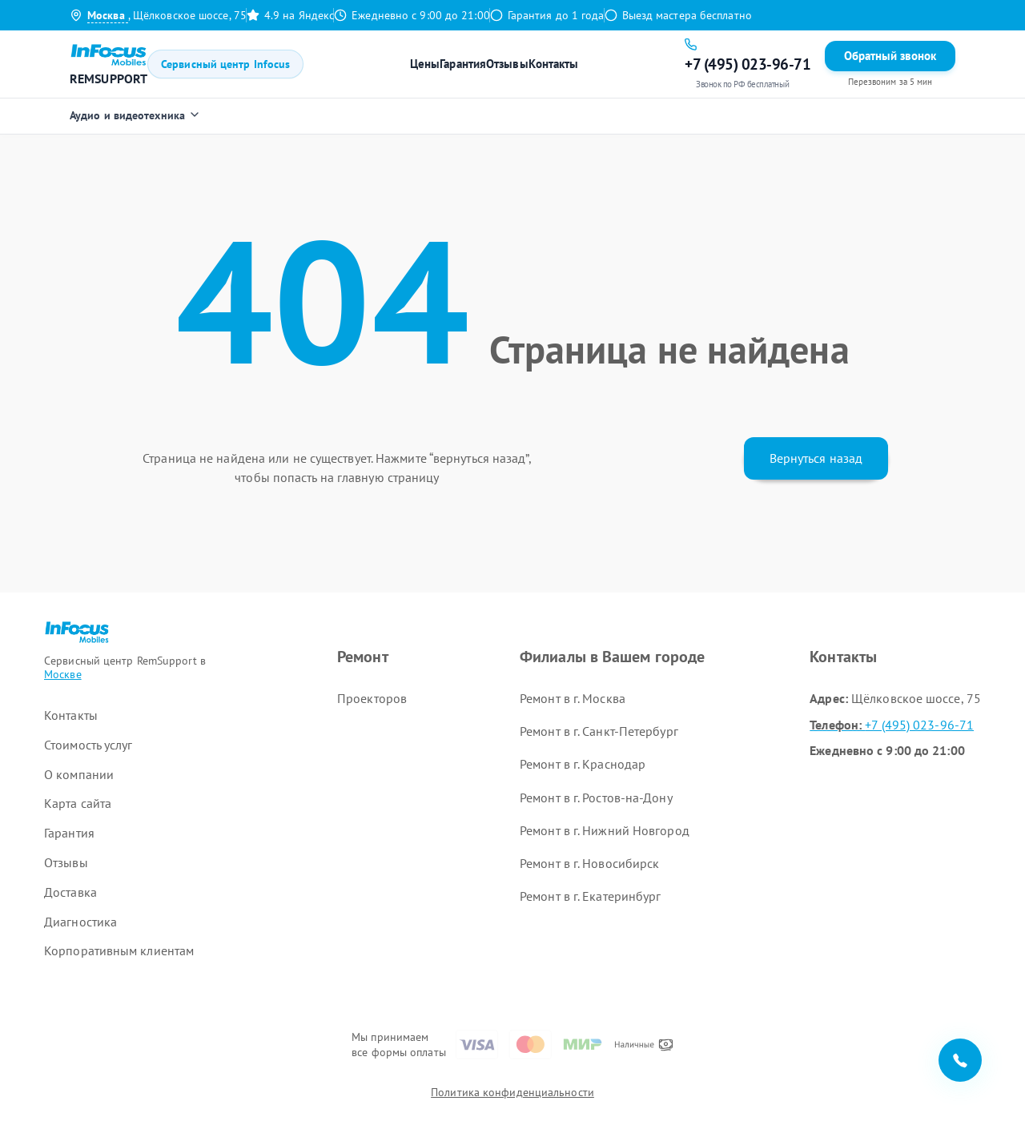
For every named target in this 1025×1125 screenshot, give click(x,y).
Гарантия (463, 63)
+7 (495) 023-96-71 (892, 725)
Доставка (70, 892)
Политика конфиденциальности (512, 1092)
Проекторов (372, 698)
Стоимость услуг (88, 745)
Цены (425, 63)
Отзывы (507, 63)
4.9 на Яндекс (290, 15)
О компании (79, 774)
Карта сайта (77, 803)
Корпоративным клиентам (119, 950)
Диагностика (80, 922)
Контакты (554, 63)
